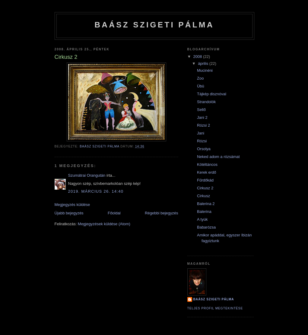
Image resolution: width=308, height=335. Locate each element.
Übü (200, 86)
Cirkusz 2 (205, 188)
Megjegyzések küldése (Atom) (104, 224)
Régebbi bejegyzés (161, 213)
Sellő (201, 109)
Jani (200, 133)
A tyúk (202, 219)
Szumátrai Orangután (87, 175)
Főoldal (114, 213)
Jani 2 (202, 117)
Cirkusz (203, 196)
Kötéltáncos (207, 164)
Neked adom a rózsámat (218, 156)
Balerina (204, 211)
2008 (198, 56)
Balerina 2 (206, 203)
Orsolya (204, 149)
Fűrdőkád (205, 180)
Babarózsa (206, 227)
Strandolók (206, 102)
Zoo (200, 78)
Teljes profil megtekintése (215, 308)
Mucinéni (205, 70)
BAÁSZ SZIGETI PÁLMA (154, 24)
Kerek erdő (206, 172)
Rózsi (202, 141)
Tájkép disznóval (211, 94)
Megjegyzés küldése (72, 204)
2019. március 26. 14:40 (96, 191)
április (203, 63)
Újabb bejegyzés (69, 213)
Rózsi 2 (203, 125)
